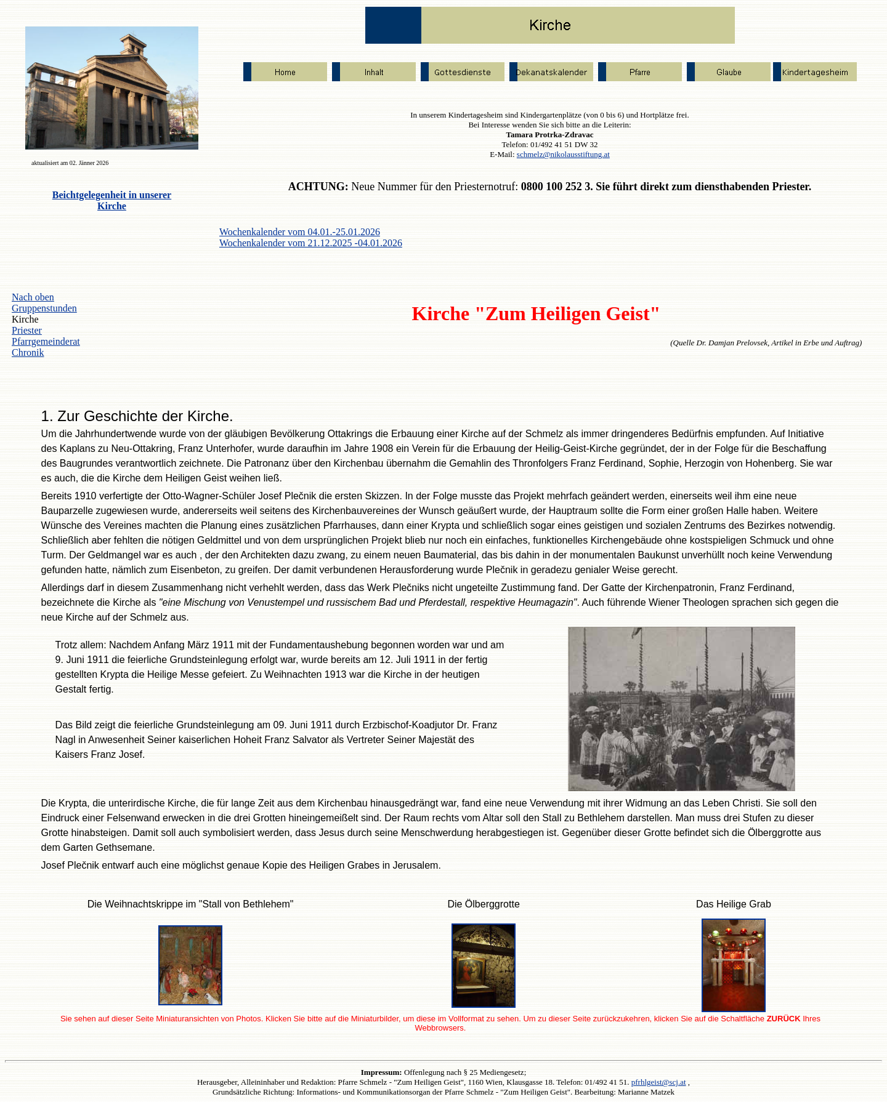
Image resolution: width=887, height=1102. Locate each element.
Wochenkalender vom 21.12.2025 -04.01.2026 (310, 243)
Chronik (28, 352)
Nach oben (33, 297)
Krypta (73, 803)
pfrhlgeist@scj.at (658, 1082)
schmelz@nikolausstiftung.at (563, 154)
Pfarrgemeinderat (46, 341)
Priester (27, 330)
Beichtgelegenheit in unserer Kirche (111, 200)
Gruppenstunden (44, 308)
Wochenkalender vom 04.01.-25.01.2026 (299, 232)
